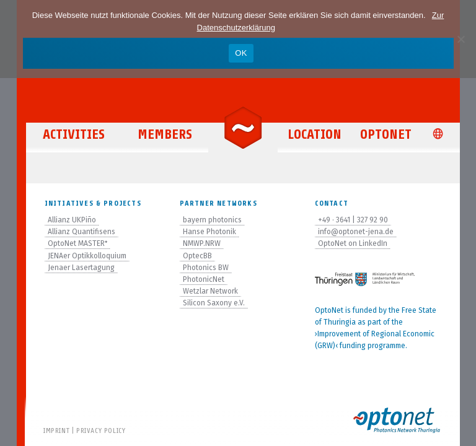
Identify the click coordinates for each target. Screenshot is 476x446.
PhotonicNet (203, 279)
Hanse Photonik (209, 231)
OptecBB (197, 255)
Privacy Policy (100, 430)
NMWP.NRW (202, 243)
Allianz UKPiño (72, 220)
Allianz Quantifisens (81, 231)
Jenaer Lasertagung (81, 267)
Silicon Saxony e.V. (214, 303)
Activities (74, 134)
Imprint (56, 430)
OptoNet (386, 134)
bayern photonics (212, 220)
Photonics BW (206, 267)
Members (165, 134)
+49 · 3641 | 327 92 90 (353, 220)
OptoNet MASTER (78, 243)
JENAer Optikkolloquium (87, 255)
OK (241, 53)
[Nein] (460, 39)
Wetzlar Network (210, 291)
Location (315, 134)
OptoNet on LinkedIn (352, 243)
